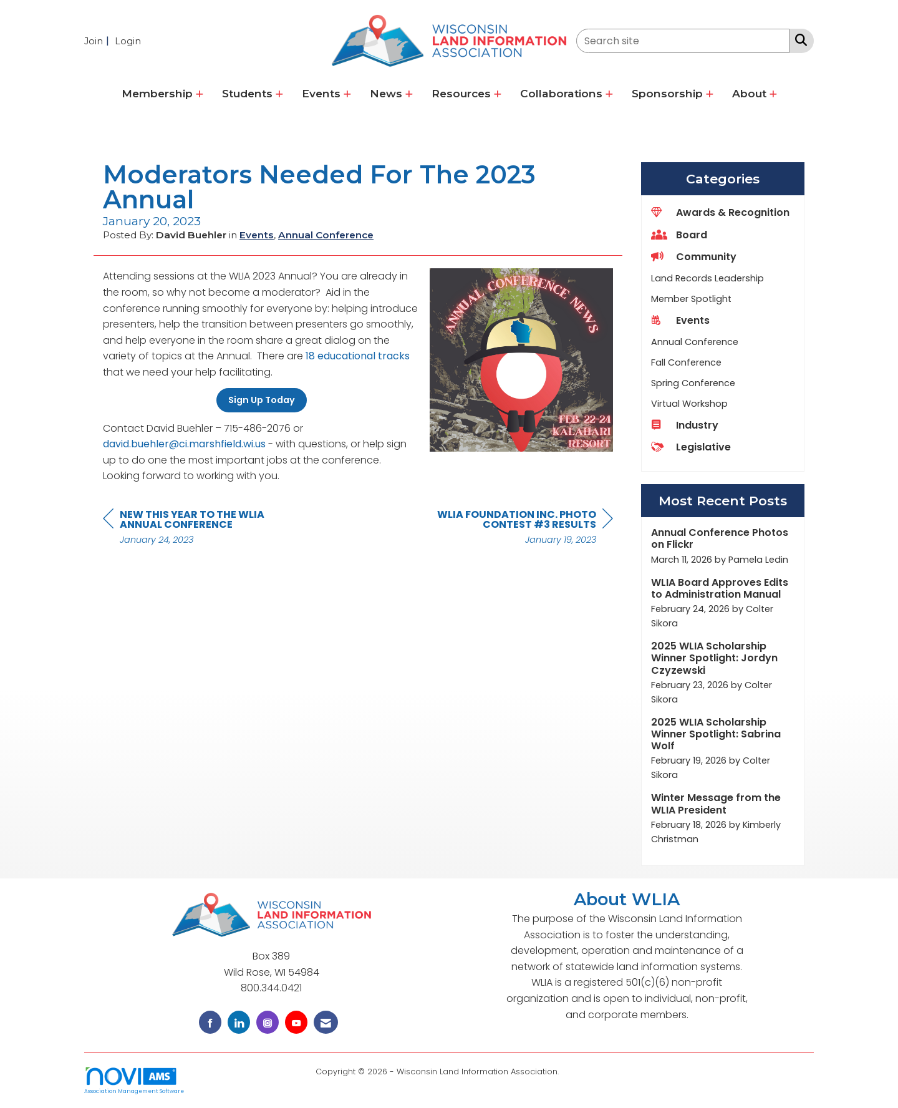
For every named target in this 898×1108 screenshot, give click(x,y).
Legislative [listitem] (691, 447)
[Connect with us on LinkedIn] (239, 1022)
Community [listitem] (693, 257)
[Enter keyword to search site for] (682, 41)
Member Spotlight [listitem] (691, 299)
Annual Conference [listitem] (694, 342)
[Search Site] (798, 40)
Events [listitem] (680, 320)
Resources (463, 93)
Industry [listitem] (684, 425)
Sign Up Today (261, 400)
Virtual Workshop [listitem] (689, 403)
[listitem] (98, 41)
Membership (159, 93)
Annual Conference (326, 235)
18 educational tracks (358, 356)
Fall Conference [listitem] (686, 362)
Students (249, 93)
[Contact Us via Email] (326, 1022)
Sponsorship (669, 93)
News (387, 93)
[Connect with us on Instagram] (267, 1022)
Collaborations (563, 93)
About (751, 93)
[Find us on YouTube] (296, 1022)
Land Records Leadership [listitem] (707, 278)
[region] (519, 529)
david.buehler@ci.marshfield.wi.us (184, 444)
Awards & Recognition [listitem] (720, 212)
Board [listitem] (679, 235)
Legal (572, 1071)
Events (323, 93)
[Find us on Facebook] (210, 1022)
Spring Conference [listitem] (693, 383)
